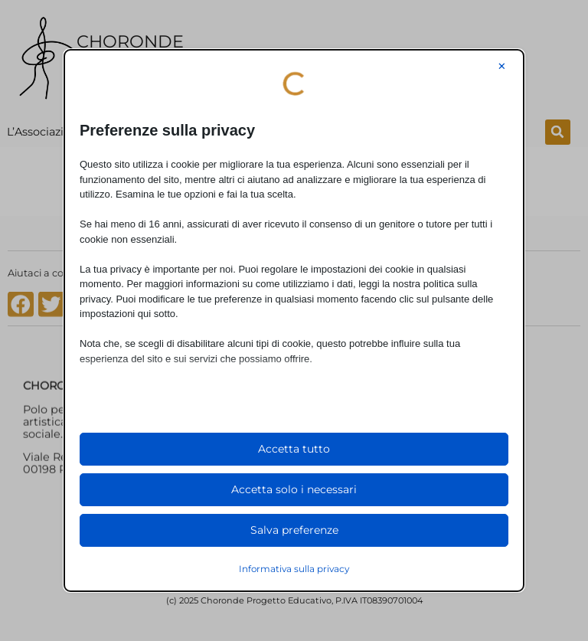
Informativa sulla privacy (294, 568)
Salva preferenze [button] (294, 530)
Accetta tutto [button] (294, 449)
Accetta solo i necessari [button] (294, 489)
